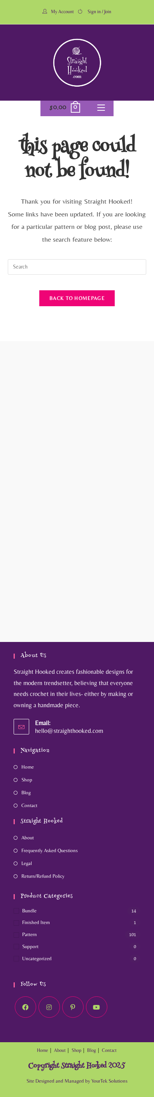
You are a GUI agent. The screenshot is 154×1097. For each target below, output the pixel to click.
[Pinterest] (73, 1007)
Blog (26, 792)
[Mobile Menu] (101, 108)
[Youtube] (96, 1007)
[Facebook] (25, 1007)
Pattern (29, 934)
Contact (29, 805)
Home (27, 767)
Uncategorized (37, 958)
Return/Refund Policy (43, 876)
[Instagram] (49, 1007)
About (27, 838)
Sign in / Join (99, 11)
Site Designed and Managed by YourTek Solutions (77, 1081)
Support (30, 946)
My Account (62, 11)
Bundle (29, 911)
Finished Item (36, 922)
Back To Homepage (77, 298)
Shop (26, 780)
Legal (26, 863)
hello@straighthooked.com (69, 730)
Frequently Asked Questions (49, 850)
